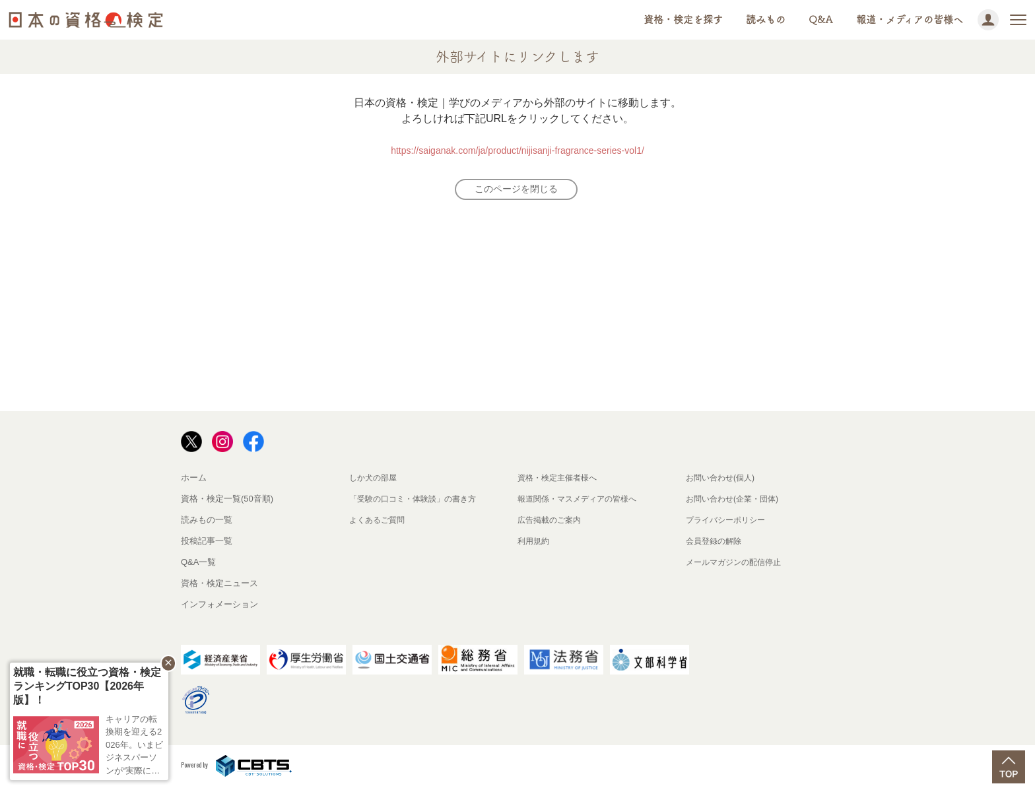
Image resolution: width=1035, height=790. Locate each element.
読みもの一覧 (206, 524)
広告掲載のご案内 (552, 524)
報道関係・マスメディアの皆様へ (582, 503)
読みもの (765, 19)
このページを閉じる (516, 191)
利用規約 (535, 545)
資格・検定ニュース (219, 587)
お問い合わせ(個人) (723, 481)
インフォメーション (219, 608)
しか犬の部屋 (375, 481)
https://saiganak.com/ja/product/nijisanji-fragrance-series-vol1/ (517, 150)
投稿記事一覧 (206, 545)
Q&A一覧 (198, 566)
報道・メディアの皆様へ (909, 19)
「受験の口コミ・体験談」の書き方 (417, 503)
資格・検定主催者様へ (560, 481)
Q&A (821, 19)
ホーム (194, 481)
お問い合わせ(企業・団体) (736, 503)
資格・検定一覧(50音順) (227, 503)
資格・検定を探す (683, 19)
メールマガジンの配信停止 (737, 566)
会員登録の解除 (716, 545)
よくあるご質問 (379, 524)
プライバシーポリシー (729, 524)
